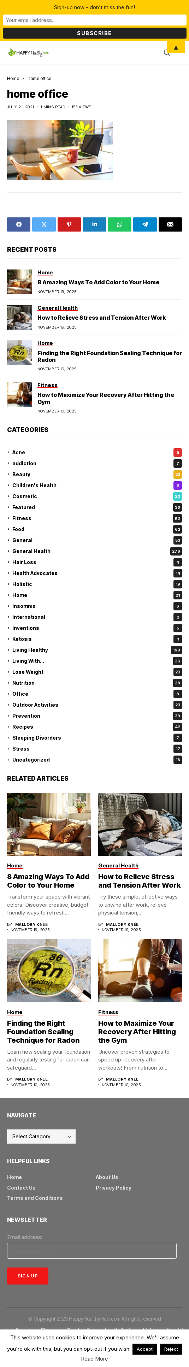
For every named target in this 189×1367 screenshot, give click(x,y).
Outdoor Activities (97, 705)
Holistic (97, 584)
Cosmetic (97, 496)
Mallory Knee (31, 924)
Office (97, 694)
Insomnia (97, 606)
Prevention (97, 716)
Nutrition (97, 683)
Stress (97, 749)
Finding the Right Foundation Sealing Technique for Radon (109, 356)
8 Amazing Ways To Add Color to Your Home (98, 282)
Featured (97, 507)
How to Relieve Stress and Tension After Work (101, 317)
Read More (94, 1358)
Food (97, 529)
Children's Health (97, 485)
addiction (97, 463)
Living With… (97, 661)
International (97, 617)
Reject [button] (171, 1349)
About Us (107, 1177)
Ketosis (97, 639)
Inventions (97, 628)
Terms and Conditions (35, 1198)
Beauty (97, 474)
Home (13, 78)
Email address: (24, 1237)
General (97, 540)
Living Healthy (97, 650)
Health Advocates (97, 573)
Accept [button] (145, 1349)
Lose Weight (97, 672)
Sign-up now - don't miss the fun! (94, 7)
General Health (97, 551)
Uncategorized (97, 760)
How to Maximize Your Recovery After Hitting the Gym (137, 1031)
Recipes (97, 727)
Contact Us (21, 1188)
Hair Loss (97, 562)
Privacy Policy (113, 1188)
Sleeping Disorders (97, 738)
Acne (97, 452)
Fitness (97, 518)
